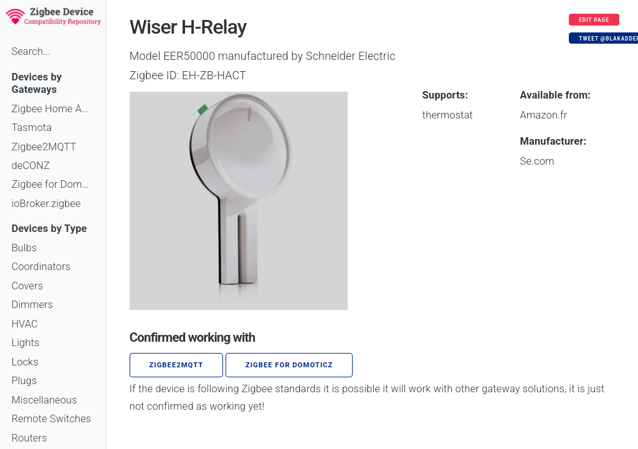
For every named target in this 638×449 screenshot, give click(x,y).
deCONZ (30, 165)
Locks (24, 362)
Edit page (594, 20)
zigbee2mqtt (177, 365)
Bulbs (24, 248)
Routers (29, 438)
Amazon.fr (544, 115)
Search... (30, 51)
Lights (25, 343)
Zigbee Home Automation (52, 109)
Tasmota (31, 127)
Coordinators (40, 267)
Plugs (24, 381)
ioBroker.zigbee (45, 204)
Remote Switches (51, 419)
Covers (27, 286)
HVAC (24, 324)
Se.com (537, 161)
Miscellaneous (44, 400)
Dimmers (32, 305)
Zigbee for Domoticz (52, 184)
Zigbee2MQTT (43, 147)
